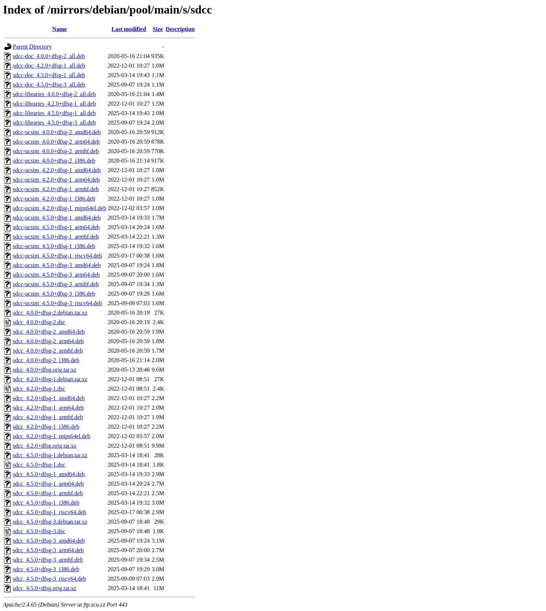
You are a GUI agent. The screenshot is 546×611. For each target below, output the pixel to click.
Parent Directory (32, 46)
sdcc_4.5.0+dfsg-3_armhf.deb (48, 560)
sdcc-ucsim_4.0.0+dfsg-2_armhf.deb (56, 151)
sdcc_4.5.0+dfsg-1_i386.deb (46, 503)
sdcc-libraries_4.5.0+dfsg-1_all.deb (54, 113)
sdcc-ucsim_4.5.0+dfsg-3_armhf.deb (56, 284)
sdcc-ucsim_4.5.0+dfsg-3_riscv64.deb (57, 303)
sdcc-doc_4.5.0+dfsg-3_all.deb (49, 84)
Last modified (128, 29)
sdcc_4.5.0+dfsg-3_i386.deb (46, 569)
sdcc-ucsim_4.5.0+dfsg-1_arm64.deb (56, 227)
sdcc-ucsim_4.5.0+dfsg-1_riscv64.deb (57, 256)
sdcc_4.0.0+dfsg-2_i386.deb (46, 360)
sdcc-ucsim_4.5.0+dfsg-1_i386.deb (54, 246)
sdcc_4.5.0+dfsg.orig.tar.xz (44, 588)
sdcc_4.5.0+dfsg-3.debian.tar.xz (50, 522)
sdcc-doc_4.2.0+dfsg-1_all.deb (49, 65)
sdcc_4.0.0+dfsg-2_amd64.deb (49, 332)
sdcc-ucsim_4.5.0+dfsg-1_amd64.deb (57, 218)
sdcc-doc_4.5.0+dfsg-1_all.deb (49, 75)
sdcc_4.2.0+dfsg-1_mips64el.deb (51, 436)
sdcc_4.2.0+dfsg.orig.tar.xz (44, 446)
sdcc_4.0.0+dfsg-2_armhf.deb (48, 351)
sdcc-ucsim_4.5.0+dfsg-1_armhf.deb (56, 237)
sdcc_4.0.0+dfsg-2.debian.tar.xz (50, 313)
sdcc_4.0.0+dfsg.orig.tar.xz (44, 370)
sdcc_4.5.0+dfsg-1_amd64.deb (49, 474)
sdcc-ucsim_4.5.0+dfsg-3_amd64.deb (57, 265)
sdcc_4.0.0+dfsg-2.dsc (39, 322)
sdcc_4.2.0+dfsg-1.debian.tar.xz (50, 379)
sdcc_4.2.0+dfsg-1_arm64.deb (48, 408)
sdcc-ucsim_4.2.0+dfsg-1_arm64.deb (56, 180)
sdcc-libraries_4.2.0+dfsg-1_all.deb (54, 103)
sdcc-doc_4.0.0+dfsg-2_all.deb (49, 56)
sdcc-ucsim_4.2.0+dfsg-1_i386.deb (54, 199)
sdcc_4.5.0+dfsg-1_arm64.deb (48, 484)
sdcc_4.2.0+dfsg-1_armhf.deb (48, 417)
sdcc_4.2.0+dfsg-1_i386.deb (46, 427)
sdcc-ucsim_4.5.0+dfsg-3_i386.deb (54, 294)
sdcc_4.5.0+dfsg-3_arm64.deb (48, 550)
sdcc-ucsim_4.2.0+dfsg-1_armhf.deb (56, 189)
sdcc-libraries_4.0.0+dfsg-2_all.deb (54, 94)
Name (59, 29)
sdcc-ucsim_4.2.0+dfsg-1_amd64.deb (57, 170)
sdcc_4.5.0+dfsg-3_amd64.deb (49, 541)
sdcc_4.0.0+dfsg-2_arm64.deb (48, 341)
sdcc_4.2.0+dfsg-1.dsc (39, 389)
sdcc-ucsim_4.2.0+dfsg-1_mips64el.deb (59, 208)
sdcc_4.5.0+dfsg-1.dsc (39, 465)
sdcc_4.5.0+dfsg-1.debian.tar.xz (50, 455)
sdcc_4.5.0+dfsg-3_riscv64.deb (49, 579)
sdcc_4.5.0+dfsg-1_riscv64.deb (49, 512)
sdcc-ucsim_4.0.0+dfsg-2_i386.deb (54, 161)
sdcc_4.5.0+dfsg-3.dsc (39, 531)
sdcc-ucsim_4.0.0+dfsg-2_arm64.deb (56, 141)
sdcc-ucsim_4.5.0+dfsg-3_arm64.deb (56, 275)
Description (180, 29)
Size (158, 29)
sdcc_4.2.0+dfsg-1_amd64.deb (49, 398)
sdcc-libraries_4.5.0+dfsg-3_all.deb (54, 122)
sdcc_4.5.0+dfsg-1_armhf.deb (48, 493)
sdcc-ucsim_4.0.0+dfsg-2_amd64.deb (57, 132)
